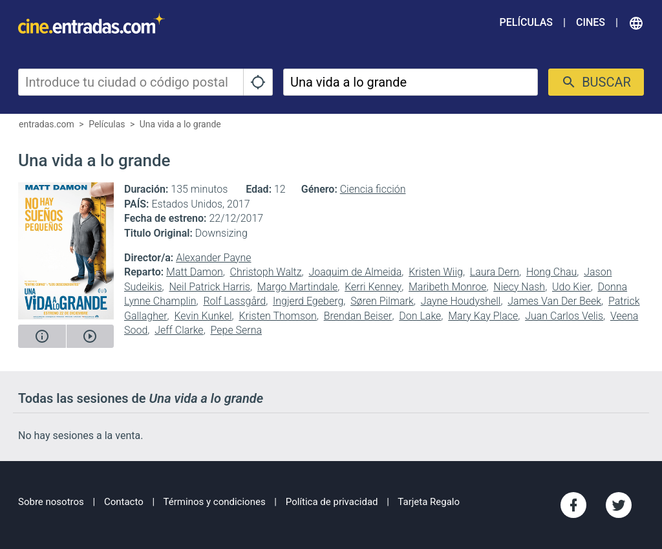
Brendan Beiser (358, 316)
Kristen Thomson (277, 316)
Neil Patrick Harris (209, 287)
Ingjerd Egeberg (308, 301)
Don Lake (420, 316)
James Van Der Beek (554, 301)
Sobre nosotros (51, 502)
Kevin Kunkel (202, 316)
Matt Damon (194, 272)
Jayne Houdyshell (461, 301)
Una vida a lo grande (180, 124)
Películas (526, 22)
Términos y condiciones (215, 502)
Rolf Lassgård (234, 301)
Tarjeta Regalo (429, 502)
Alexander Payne (213, 258)
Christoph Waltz (266, 272)
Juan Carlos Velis (564, 316)
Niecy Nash (519, 287)
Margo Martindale (297, 287)
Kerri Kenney (373, 287)
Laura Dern (494, 272)
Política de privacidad (332, 502)
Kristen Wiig (436, 272)
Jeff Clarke (179, 330)
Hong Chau (551, 272)
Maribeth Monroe (447, 287)
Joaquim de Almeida (354, 272)
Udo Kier (571, 287)
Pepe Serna (236, 330)
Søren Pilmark (382, 301)
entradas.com (46, 124)
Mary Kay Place (483, 316)
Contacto (124, 502)
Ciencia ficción (373, 189)
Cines (590, 22)
